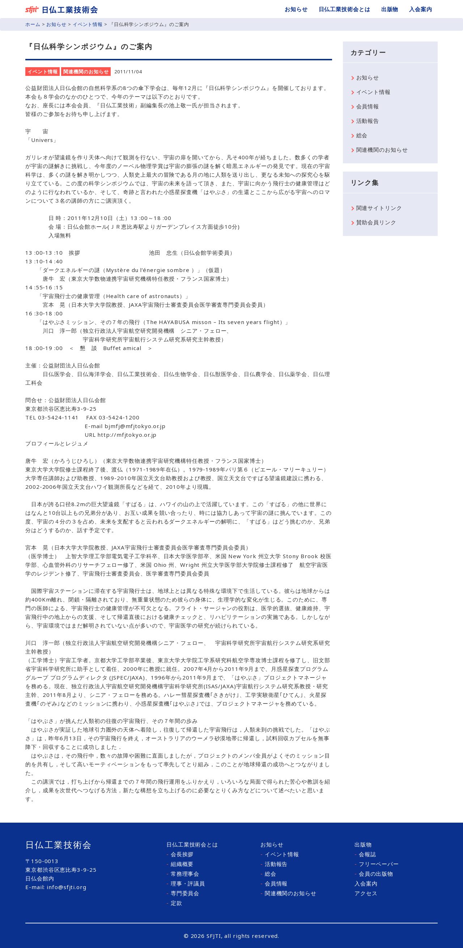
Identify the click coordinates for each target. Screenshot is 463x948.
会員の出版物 (373, 873)
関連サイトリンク (379, 207)
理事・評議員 (185, 883)
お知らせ (296, 9)
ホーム (33, 24)
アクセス (366, 893)
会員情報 (367, 106)
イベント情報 (88, 24)
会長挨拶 (180, 854)
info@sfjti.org (66, 887)
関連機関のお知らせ (86, 71)
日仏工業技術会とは (344, 9)
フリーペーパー (376, 863)
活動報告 (367, 120)
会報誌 (365, 854)
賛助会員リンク (376, 222)
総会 (362, 135)
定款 (174, 902)
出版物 (390, 9)
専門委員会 (182, 893)
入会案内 (420, 9)
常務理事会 (182, 873)
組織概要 (180, 863)
